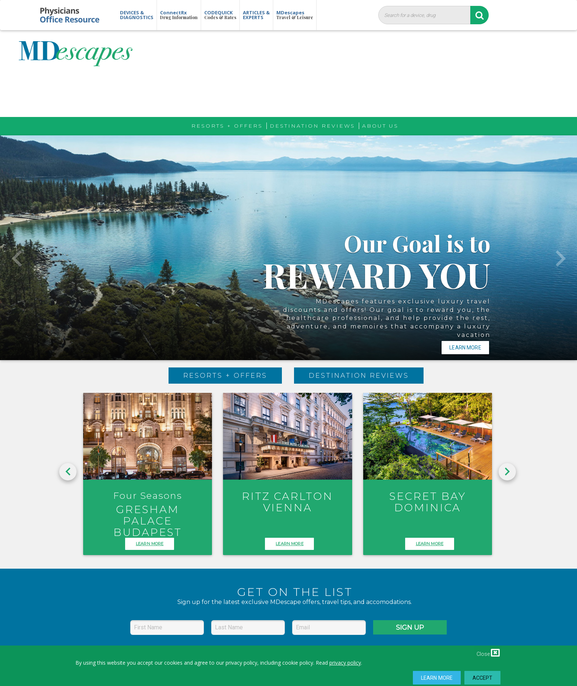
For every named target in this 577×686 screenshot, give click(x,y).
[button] (16, 247)
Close (488, 652)
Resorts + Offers (227, 125)
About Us (380, 125)
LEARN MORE (149, 543)
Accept (482, 678)
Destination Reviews (312, 125)
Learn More (437, 678)
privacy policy (345, 662)
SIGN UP (410, 627)
